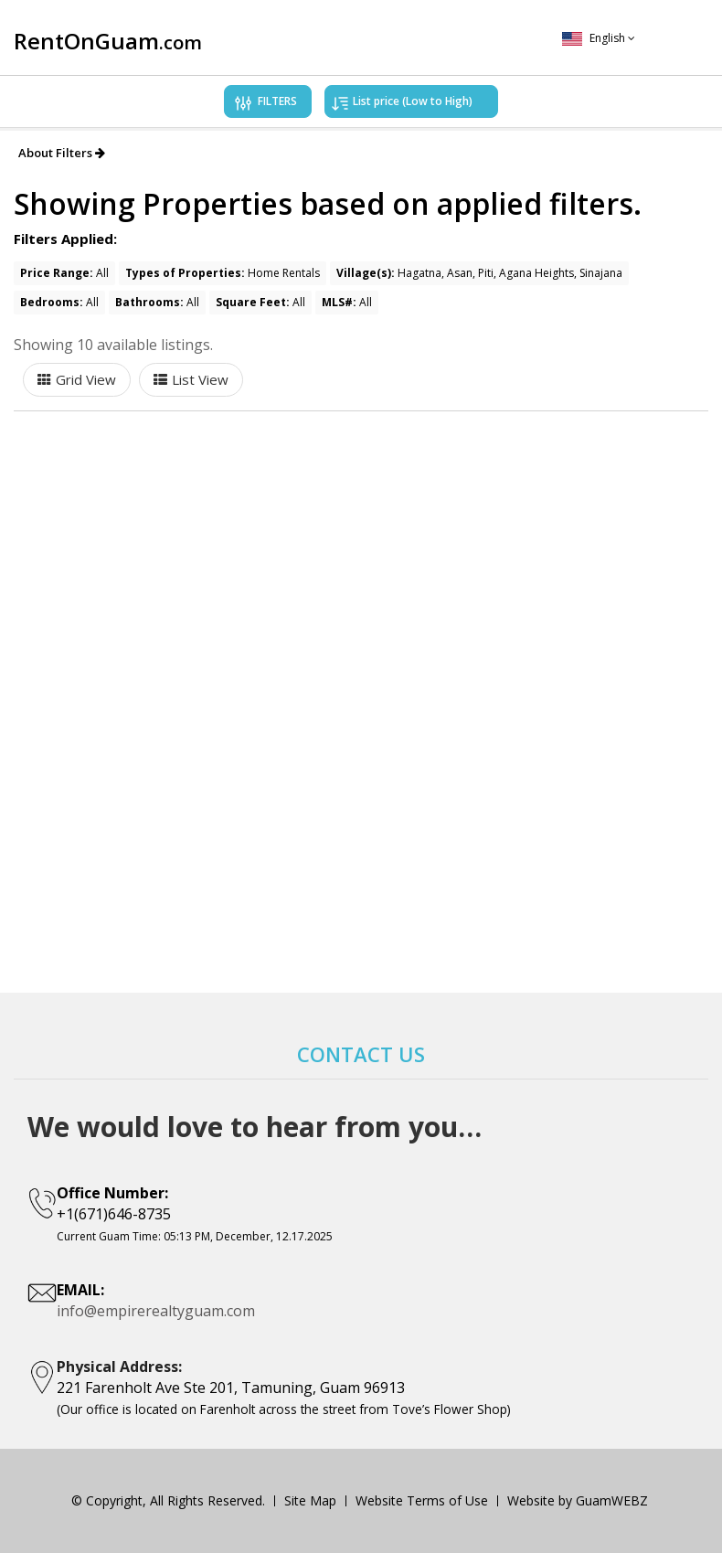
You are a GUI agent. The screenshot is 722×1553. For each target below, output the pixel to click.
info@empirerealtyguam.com (156, 1311)
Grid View (86, 379)
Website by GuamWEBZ (577, 1500)
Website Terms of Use (422, 1500)
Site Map (310, 1500)
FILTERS (264, 104)
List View (200, 379)
